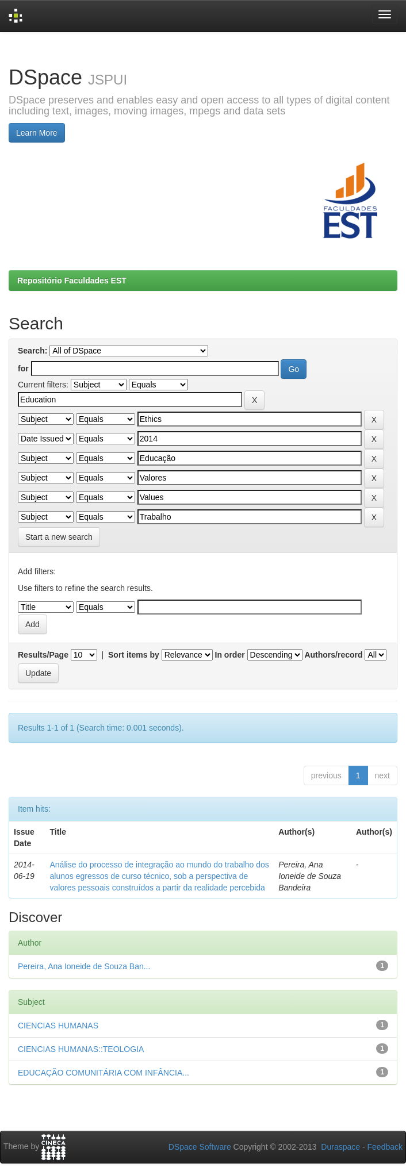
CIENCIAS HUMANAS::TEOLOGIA (81, 1049)
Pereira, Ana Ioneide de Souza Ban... (84, 966)
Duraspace (340, 1146)
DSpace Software (199, 1146)
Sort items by (133, 654)
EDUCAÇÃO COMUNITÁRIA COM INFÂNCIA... (103, 1072)
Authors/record (333, 654)
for (23, 368)
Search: (32, 350)
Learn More (37, 132)
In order (230, 654)
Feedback (385, 1146)
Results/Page (43, 654)
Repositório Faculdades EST (72, 280)
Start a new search (59, 537)
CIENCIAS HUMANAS (58, 1025)
